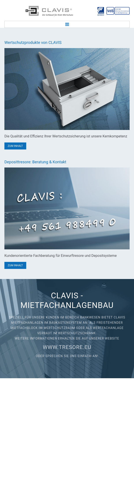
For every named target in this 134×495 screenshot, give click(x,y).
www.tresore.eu (67, 345)
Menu (67, 24)
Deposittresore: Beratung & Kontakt (35, 162)
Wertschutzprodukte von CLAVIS (32, 42)
